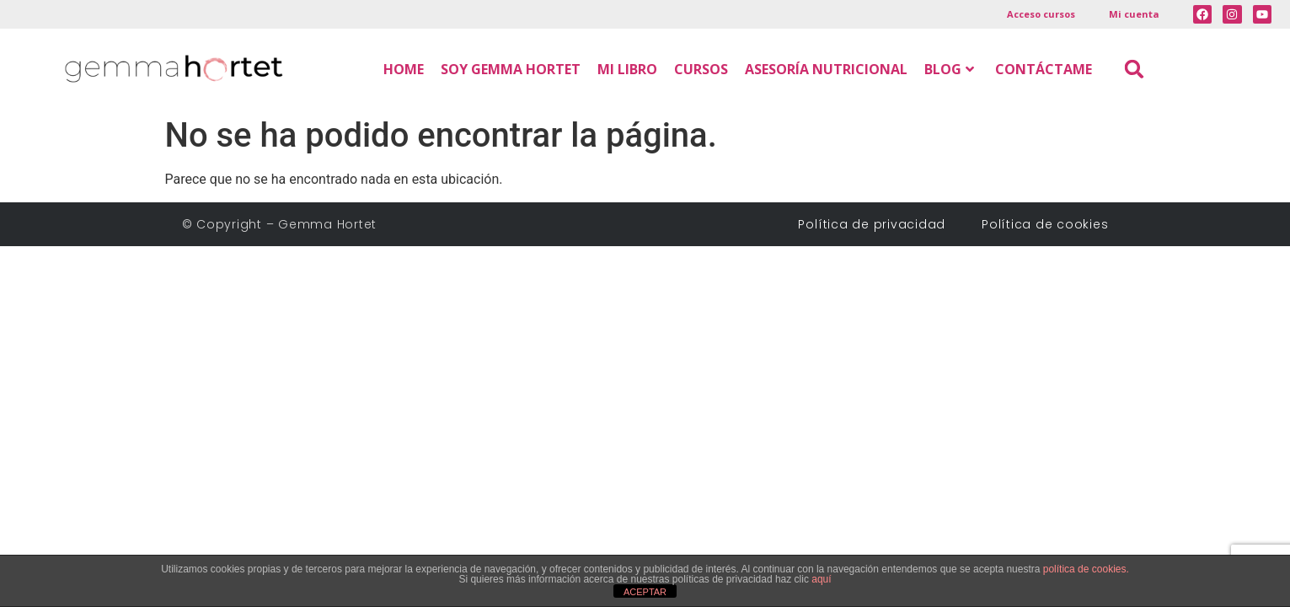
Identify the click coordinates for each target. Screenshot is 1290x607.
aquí (821, 579)
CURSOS (701, 69)
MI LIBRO (627, 69)
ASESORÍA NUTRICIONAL (826, 69)
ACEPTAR (645, 592)
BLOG (949, 69)
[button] (1134, 68)
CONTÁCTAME (1043, 69)
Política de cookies (1045, 224)
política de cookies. (1086, 569)
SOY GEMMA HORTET (511, 69)
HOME (403, 69)
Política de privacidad (877, 224)
